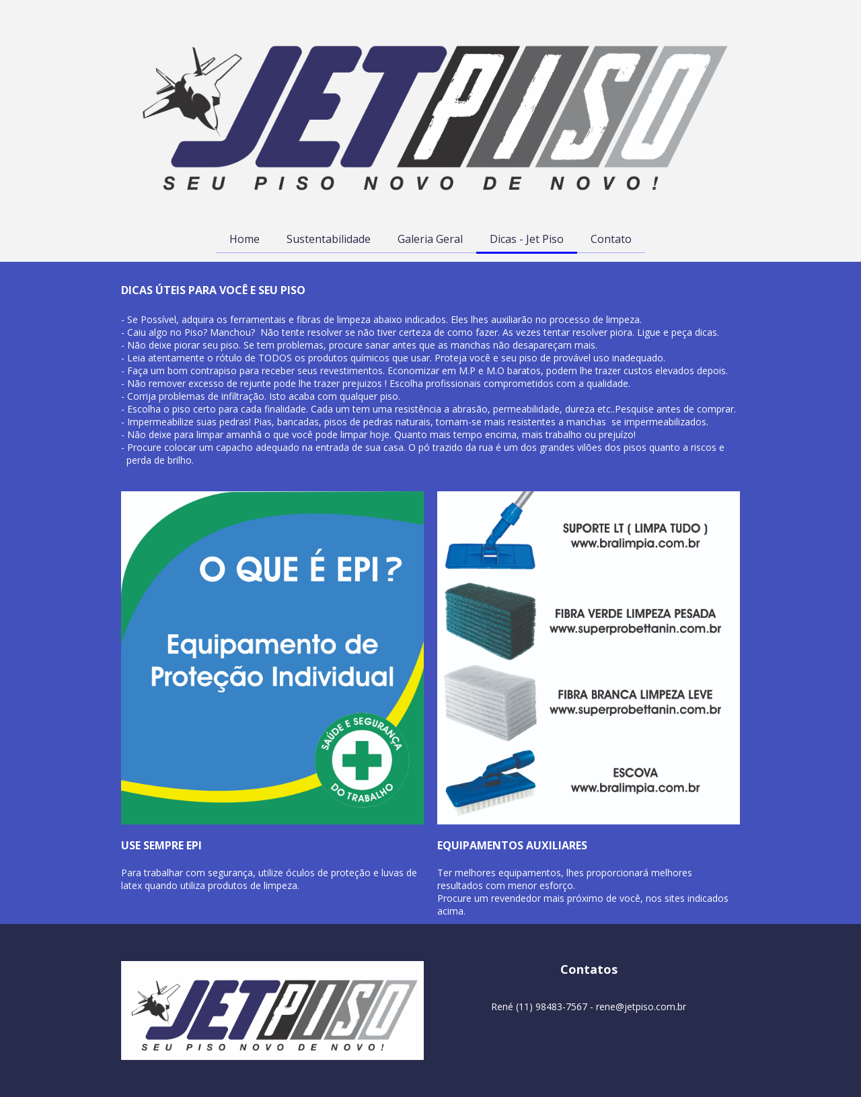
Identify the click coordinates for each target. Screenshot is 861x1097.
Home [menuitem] (244, 239)
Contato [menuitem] (611, 239)
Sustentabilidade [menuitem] (329, 239)
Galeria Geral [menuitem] (430, 239)
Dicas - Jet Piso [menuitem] (527, 239)
